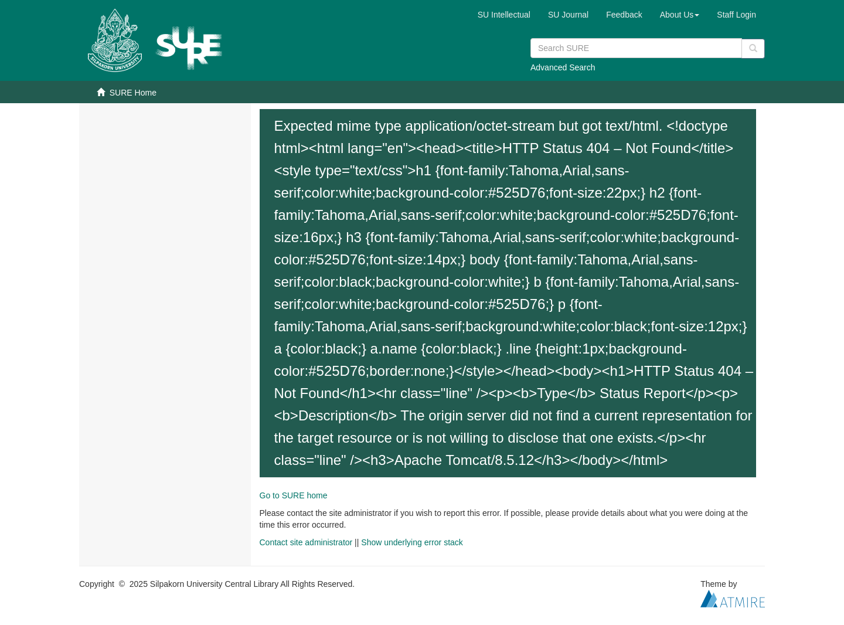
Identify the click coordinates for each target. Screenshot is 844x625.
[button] (680, 14)
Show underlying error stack (412, 542)
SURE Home (133, 92)
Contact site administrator (306, 542)
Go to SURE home (294, 495)
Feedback (624, 14)
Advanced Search (562, 67)
